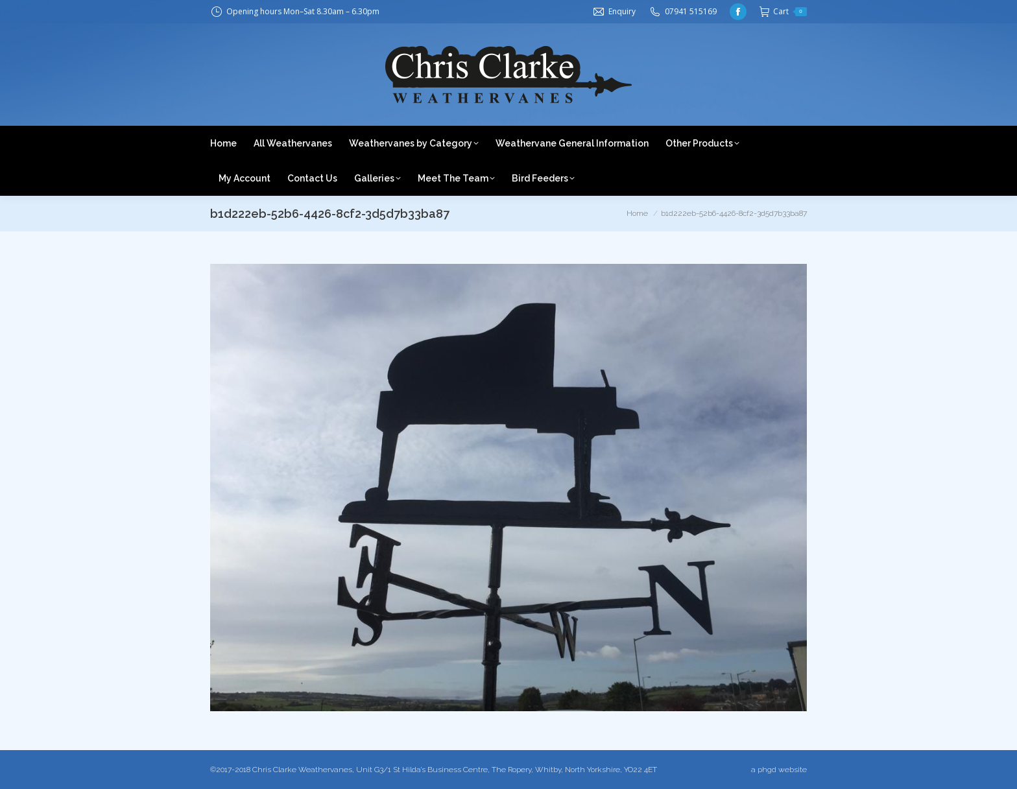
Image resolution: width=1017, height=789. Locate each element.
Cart (783, 12)
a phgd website (779, 769)
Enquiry (622, 11)
